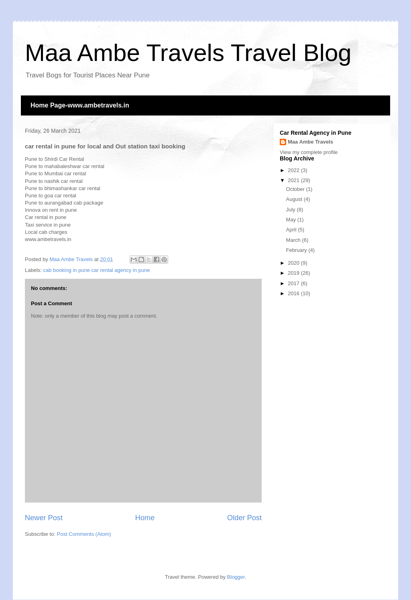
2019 (294, 273)
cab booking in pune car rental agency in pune (96, 270)
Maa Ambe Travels (310, 142)
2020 (294, 263)
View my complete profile (309, 152)
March (294, 240)
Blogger (236, 577)
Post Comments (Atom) (84, 534)
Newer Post (44, 518)
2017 (294, 283)
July (291, 210)
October (296, 189)
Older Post (244, 518)
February (297, 250)
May (291, 220)
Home (145, 518)
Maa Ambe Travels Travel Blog (188, 52)
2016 (294, 293)
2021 (294, 180)
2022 (294, 170)
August (295, 199)
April (292, 230)
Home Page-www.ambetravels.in (80, 105)
